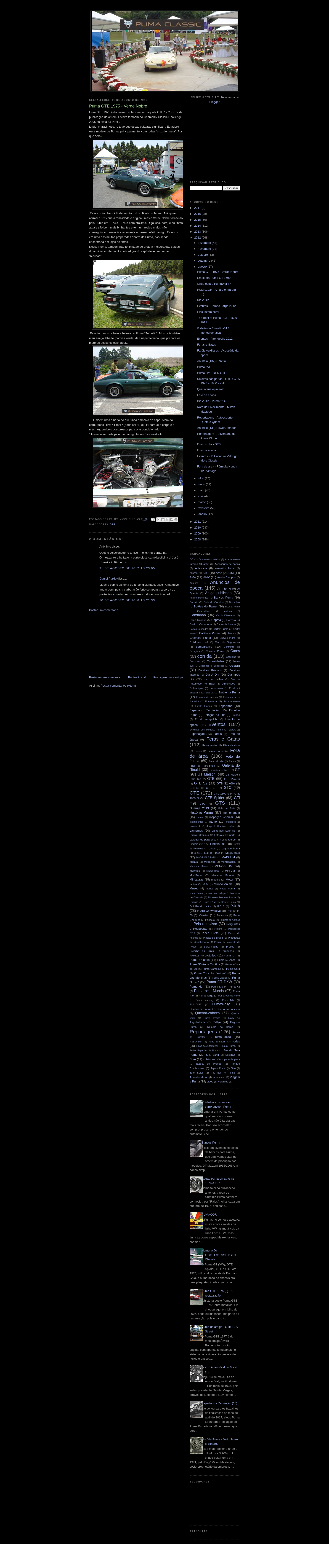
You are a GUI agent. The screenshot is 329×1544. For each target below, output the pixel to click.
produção (228, 950)
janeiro (203, 514)
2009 (198, 533)
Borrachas (234, 602)
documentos (216, 688)
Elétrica (210, 692)
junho (202, 484)
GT (237, 770)
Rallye (216, 1022)
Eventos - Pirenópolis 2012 (214, 338)
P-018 (235, 906)
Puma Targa (206, 995)
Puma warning (204, 1000)
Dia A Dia (203, 300)
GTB (211, 779)
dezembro (205, 242)
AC (191, 559)
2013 (198, 231)
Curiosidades (215, 661)
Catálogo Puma (209, 633)
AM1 (206, 573)
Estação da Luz (214, 715)
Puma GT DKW (219, 982)
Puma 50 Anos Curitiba (205, 964)
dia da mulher (213, 679)
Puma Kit (234, 986)
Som (193, 1059)
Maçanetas (232, 852)
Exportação (197, 734)
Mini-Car (230, 870)
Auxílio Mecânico (199, 597)
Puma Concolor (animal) (210, 973)
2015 (198, 219)
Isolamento (195, 826)
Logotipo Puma (230, 848)
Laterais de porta (224, 834)
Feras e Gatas (206, 344)
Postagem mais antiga (168, 677)
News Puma (227, 888)
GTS (220, 803)
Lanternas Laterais (223, 830)
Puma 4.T (230, 955)
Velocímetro (219, 1077)
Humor (200, 817)
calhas (228, 611)
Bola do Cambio (213, 602)
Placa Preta (210, 933)
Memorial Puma (199, 866)
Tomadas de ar (199, 1077)
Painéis (204, 915)
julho (201, 478)
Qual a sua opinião (228, 1008)
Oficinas (194, 902)
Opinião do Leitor (200, 906)
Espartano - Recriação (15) (219, 1403)
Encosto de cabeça (207, 697)
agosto (203, 266)
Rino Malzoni (217, 1041)
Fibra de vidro (231, 745)
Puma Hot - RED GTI (211, 373)
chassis (231, 633)
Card (192, 624)
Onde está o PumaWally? (214, 283)
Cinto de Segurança (227, 642)
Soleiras (230, 1054)
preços (230, 946)
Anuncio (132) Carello (211, 361)
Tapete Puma (218, 1068)
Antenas (194, 583)
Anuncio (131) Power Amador (216, 428)
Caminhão (198, 615)
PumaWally (221, 1004)
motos (193, 884)
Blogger (214, 102)
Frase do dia (216, 761)
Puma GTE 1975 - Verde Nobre (217, 272)
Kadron (231, 825)
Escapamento (232, 701)
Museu (194, 888)
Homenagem (231, 812)
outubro (203, 254)
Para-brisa (222, 915)
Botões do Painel (205, 606)
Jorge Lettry (214, 825)
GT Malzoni (207, 774)
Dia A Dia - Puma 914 (211, 401)
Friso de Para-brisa (202, 765)
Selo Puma (229, 1045)
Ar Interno (224, 588)
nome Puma (196, 893)
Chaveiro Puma (200, 637)
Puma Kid (217, 986)
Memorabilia (228, 861)
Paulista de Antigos (230, 920)
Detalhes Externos (210, 670)
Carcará (231, 619)
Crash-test (195, 661)
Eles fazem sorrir (208, 312)
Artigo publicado (218, 593)
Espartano (225, 706)
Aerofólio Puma (225, 568)
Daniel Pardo (108, 578)
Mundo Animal (223, 884)
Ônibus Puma (228, 902)
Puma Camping (211, 968)
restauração (223, 1037)
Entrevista (211, 701)
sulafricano (209, 1059)
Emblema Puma (229, 692)
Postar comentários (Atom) (118, 685)
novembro (205, 248)
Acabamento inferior (209, 559)
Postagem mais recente (104, 677)
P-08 (230, 910)
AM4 (193, 577)
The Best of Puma (223, 1072)
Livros (212, 848)
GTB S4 (211, 787)
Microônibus (212, 871)
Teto (233, 1068)
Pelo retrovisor (205, 924)
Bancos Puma (223, 597)
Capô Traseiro (198, 619)
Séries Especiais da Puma (204, 1050)
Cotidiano (231, 657)
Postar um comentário (103, 610)
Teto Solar (196, 1072)
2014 (198, 225)
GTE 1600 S (221, 793)
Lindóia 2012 (197, 843)
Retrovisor (196, 1041)
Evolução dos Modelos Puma (206, 729)
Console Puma (215, 651)
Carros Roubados (199, 629)
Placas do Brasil (213, 937)
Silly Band (212, 1054)
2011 (198, 521)
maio (201, 490)
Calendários (204, 611)
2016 (198, 213)
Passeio (210, 919)
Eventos (217, 724)
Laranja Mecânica (199, 835)
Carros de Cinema (226, 624)
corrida (204, 656)
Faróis (217, 734)
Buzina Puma (232, 606)
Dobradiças (196, 688)
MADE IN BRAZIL (206, 857)
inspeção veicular (221, 817)
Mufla (205, 884)
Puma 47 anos (200, 959)
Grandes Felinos (219, 769)
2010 (198, 527)
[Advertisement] (123, 643)
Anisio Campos (226, 577)
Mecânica (209, 861)
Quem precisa (212, 1018)
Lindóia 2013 (218, 844)
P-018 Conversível (209, 911)
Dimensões (228, 683)
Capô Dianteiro (225, 615)
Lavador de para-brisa (203, 839)
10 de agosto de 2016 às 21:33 (127, 600)
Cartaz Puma (220, 628)
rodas (236, 1041)
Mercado (195, 870)
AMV (206, 577)
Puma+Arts (228, 1000)
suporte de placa (231, 1059)
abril (201, 496)
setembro (204, 260)
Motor (229, 879)
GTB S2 (200, 783)
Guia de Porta (226, 808)
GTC (227, 787)
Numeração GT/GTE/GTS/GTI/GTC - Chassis (220, 1255)
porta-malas (211, 946)
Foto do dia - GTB (208, 444)
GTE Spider (214, 798)
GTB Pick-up (232, 778)
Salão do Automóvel (207, 1046)
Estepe (236, 714)
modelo (215, 879)
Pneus (217, 942)
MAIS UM (228, 857)
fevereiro (204, 508)
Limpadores (229, 839)
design (234, 665)
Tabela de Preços (208, 1063)
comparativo (204, 646)
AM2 (219, 573)
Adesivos (201, 568)
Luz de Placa (212, 852)
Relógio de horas (220, 1026)
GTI (237, 798)
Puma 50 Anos (226, 959)
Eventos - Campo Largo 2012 (216, 306)
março (202, 502)
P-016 (220, 906)
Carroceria (205, 624)
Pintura (218, 929)
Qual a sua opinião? (210, 389)
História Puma (201, 812)
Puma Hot (196, 986)
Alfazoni (194, 573)
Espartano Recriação (204, 710)
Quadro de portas (200, 1008)
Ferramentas (210, 745)
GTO (202, 803)
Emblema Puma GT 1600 (213, 277)
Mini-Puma (196, 875)
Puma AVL (204, 367)
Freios (232, 761)
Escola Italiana (203, 706)
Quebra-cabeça (207, 1013)
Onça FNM (210, 902)
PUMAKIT (196, 1004)
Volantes (223, 1081)
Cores (235, 651)
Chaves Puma (227, 638)
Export (232, 729)
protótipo (210, 955)
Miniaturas (196, 879)
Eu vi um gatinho (206, 719)
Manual (194, 861)
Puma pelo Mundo (209, 991)
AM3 (231, 573)
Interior (213, 821)
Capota (216, 620)
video (210, 1081)
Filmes (198, 751)
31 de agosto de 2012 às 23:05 (127, 568)
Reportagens (203, 1031)
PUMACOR (209, 1214)
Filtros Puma (216, 750)
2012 (198, 237)
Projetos (194, 955)
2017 (198, 207)
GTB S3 (194, 788)
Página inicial (137, 677)
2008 (198, 539)
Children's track (199, 642)
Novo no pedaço (217, 893)
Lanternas (196, 830)
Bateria (194, 602)
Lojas (197, 853)
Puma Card (233, 968)
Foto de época (206, 395)
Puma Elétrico (220, 978)
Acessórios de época (227, 563)
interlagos (231, 822)
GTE (112, 524)
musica (209, 888)
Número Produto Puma (222, 897)
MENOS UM (224, 866)
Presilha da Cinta (202, 950)
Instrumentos (196, 822)
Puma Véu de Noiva (229, 995)
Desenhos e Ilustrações (211, 666)
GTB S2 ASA (226, 783)
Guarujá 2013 (199, 808)
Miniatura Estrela (223, 875)
